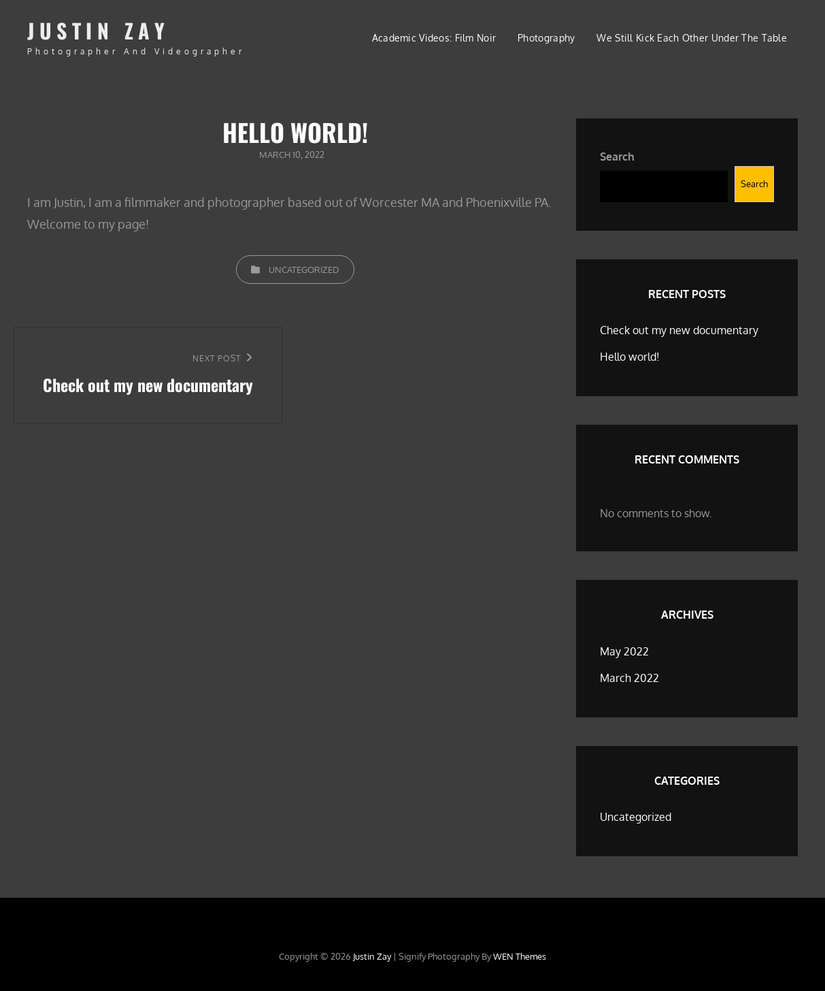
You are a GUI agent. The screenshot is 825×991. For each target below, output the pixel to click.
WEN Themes (519, 956)
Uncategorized (304, 269)
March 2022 (629, 678)
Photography (546, 38)
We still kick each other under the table (691, 38)
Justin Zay (98, 30)
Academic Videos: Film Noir (434, 38)
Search (617, 156)
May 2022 (624, 651)
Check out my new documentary (679, 330)
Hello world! (630, 356)
